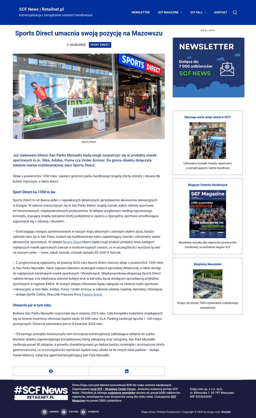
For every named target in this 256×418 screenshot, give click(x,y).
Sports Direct (72, 242)
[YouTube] (69, 412)
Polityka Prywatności (169, 412)
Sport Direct (100, 45)
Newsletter (141, 12)
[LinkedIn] (127, 371)
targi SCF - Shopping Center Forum (113, 389)
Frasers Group (92, 294)
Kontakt (220, 12)
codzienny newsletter (121, 392)
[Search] (235, 12)
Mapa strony (147, 412)
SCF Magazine (170, 12)
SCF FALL (198, 12)
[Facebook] (51, 371)
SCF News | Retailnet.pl (41, 9)
